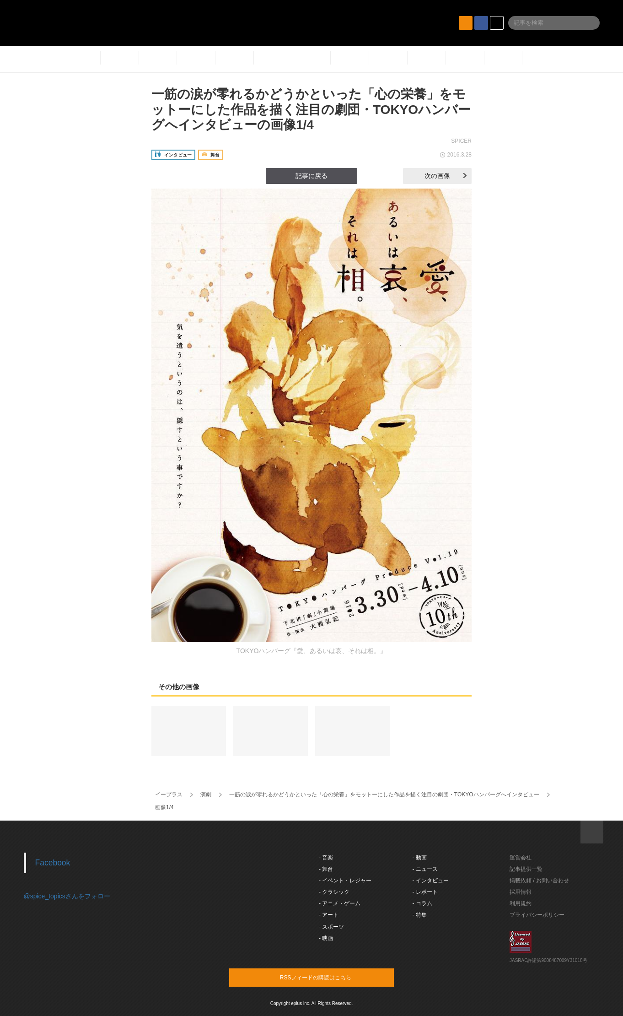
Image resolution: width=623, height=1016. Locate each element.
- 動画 (420, 857)
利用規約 (521, 903)
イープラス (169, 794)
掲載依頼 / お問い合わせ (539, 880)
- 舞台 (326, 869)
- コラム (422, 903)
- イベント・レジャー (345, 880)
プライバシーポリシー (537, 915)
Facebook (52, 862)
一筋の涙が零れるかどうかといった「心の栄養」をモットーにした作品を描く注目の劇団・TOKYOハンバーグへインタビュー (384, 794)
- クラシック (334, 892)
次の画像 (445, 175)
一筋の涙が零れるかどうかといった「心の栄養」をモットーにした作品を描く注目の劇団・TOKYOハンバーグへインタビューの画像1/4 (311, 109)
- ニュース (425, 869)
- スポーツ (331, 927)
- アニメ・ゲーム (339, 903)
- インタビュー (431, 880)
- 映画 (326, 938)
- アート (328, 915)
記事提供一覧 (526, 869)
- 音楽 (326, 857)
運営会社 (521, 857)
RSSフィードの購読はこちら (329, 977)
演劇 (205, 794)
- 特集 (420, 915)
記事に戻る (311, 175)
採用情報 (521, 892)
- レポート (425, 892)
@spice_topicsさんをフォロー (67, 896)
